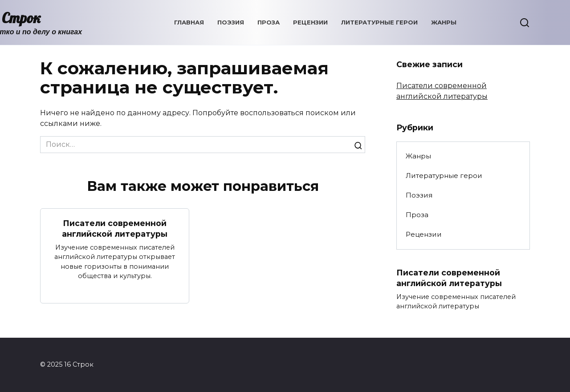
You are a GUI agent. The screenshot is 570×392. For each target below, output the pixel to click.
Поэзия (230, 22)
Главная (189, 22)
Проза (268, 22)
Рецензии (310, 22)
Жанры (443, 22)
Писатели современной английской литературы (114, 228)
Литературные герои (379, 22)
